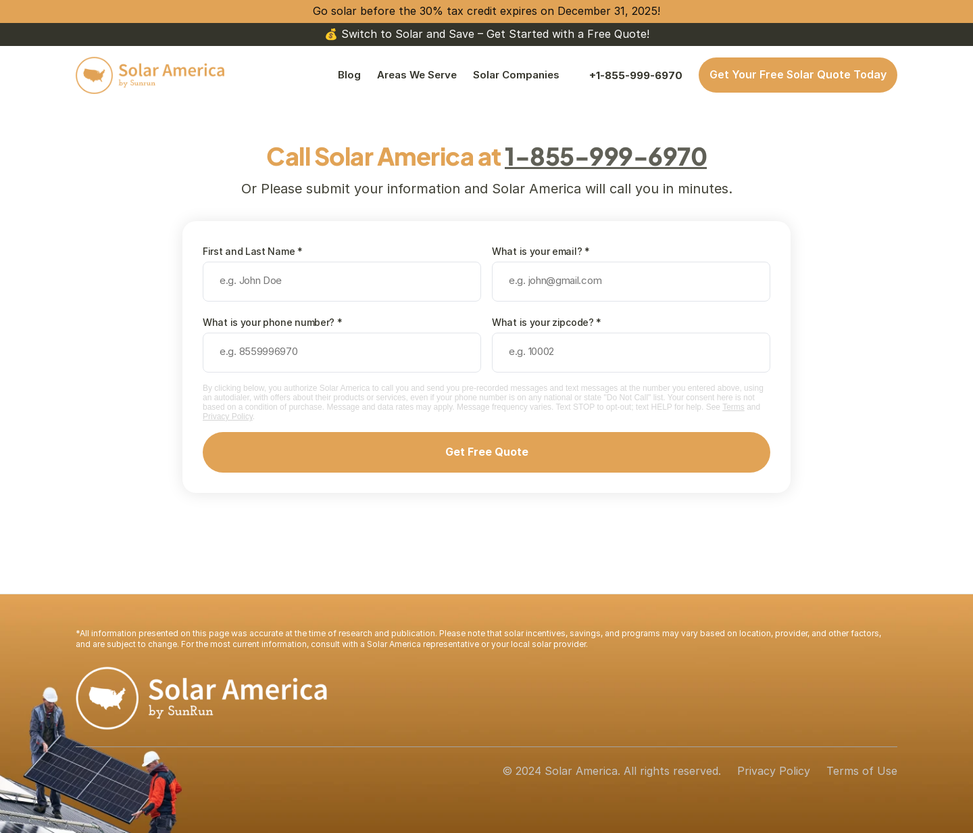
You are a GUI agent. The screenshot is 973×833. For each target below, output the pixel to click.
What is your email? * (541, 251)
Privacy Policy (228, 416)
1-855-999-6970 (606, 156)
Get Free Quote (486, 451)
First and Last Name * (253, 251)
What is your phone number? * (273, 322)
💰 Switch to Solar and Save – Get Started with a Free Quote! (486, 34)
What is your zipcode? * (546, 322)
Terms (733, 407)
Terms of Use (861, 771)
